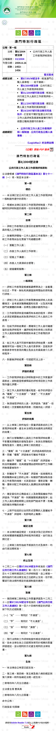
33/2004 (19, 59)
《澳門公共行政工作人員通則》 (27, 568)
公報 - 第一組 (9, 47)
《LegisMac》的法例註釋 (40, 142)
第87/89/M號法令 (30, 78)
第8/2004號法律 (29, 85)
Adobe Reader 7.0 (19, 722)
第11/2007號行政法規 (32, 103)
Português (46, 3)
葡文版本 (48, 74)
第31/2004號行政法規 (32, 92)
